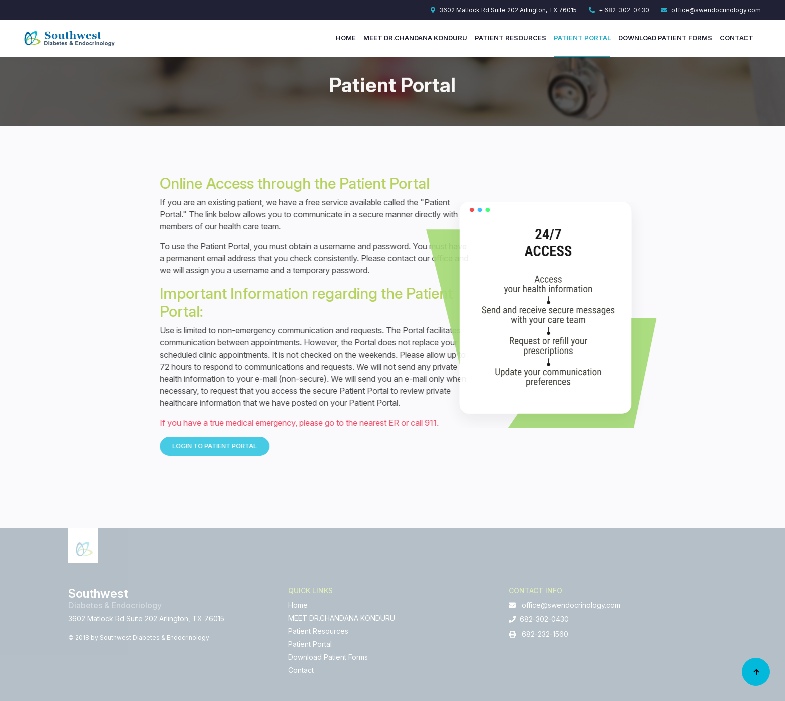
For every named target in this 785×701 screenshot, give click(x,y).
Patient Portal (582, 38)
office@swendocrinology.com (711, 10)
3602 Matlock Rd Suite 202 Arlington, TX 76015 (504, 10)
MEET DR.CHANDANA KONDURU (415, 38)
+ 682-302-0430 (619, 10)
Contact (736, 38)
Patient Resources (510, 38)
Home (346, 38)
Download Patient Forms (665, 38)
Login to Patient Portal (276, 446)
